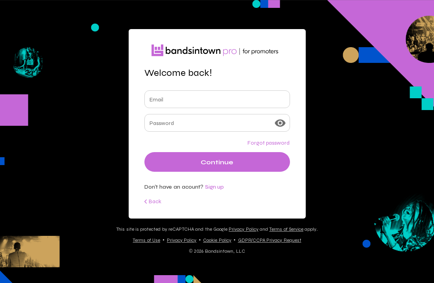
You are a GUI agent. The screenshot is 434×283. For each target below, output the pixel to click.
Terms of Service (286, 229)
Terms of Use (146, 240)
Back (153, 201)
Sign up (214, 187)
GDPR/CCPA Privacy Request (269, 240)
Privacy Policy (243, 229)
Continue (217, 162)
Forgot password (268, 143)
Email (156, 99)
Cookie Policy (217, 240)
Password (162, 123)
